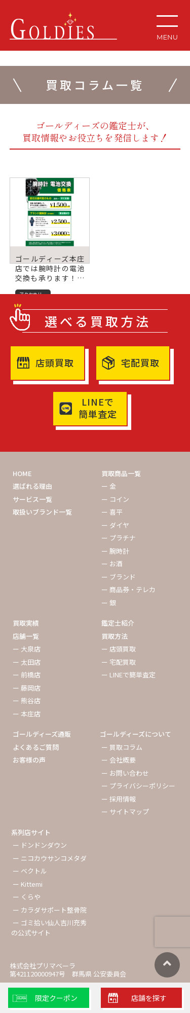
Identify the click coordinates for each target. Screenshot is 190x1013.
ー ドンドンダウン (40, 845)
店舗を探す (149, 998)
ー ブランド (118, 577)
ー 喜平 (112, 512)
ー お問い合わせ (125, 773)
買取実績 (26, 623)
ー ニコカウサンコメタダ (50, 858)
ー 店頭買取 (118, 649)
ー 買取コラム (121, 747)
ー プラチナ (118, 537)
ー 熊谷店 (27, 700)
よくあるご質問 (36, 747)
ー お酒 (112, 563)
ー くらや (27, 896)
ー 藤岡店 (27, 688)
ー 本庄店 (27, 713)
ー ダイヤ (115, 525)
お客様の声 (29, 760)
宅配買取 (140, 362)
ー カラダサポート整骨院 (50, 910)
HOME (22, 473)
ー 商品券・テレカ (128, 589)
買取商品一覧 (121, 473)
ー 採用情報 (118, 799)
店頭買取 (54, 362)
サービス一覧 (32, 499)
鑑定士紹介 (117, 623)
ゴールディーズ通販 (42, 734)
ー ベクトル (30, 871)
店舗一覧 (26, 636)
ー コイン (115, 499)
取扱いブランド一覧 (42, 512)
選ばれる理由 (32, 486)
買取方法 (114, 636)
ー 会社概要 (118, 760)
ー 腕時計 (115, 551)
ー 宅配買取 (118, 662)
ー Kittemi (28, 884)
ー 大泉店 (27, 649)
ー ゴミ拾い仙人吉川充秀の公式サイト (49, 927)
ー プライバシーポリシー (138, 785)
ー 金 (108, 486)
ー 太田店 (27, 662)
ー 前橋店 (27, 674)
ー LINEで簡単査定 (128, 674)
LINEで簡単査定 (98, 407)
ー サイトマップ (125, 811)
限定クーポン (56, 998)
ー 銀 (108, 602)
